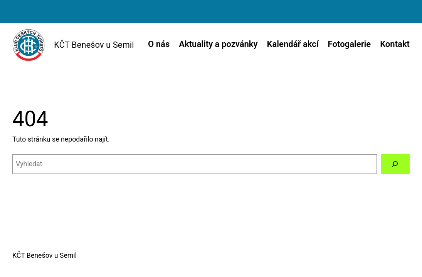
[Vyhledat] (395, 164)
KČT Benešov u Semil (94, 45)
